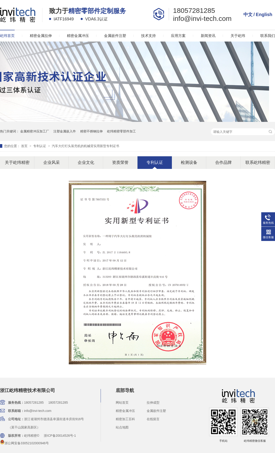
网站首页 (122, 402)
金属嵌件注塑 (115, 36)
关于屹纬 (238, 36)
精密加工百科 (125, 419)
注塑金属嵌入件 (64, 131)
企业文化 (86, 162)
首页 (24, 146)
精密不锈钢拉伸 (91, 131)
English (264, 14)
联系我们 (267, 36)
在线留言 (153, 419)
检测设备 (189, 162)
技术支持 (148, 36)
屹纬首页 (7, 36)
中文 (248, 14)
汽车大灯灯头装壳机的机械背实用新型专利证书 (85, 146)
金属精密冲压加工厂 (34, 131)
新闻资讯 (208, 36)
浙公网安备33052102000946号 (24, 443)
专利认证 (40, 146)
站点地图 (122, 427)
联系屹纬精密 (257, 162)
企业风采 (51, 162)
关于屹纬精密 (17, 162)
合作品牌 (223, 162)
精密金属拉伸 (41, 36)
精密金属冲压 (78, 36)
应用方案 (178, 36)
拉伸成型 (153, 402)
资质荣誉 (120, 162)
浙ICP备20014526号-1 (60, 435)
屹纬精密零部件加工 (121, 131)
